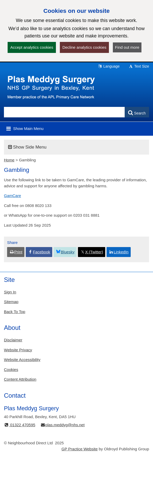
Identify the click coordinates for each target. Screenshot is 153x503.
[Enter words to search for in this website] (64, 112)
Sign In (10, 292)
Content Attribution (20, 379)
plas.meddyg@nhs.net (62, 425)
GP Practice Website (79, 449)
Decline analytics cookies (84, 47)
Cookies (11, 369)
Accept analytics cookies (31, 47)
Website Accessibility (22, 359)
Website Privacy (18, 350)
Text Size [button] (139, 66)
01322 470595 (19, 425)
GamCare (12, 195)
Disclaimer (13, 340)
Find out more (127, 47)
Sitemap (11, 301)
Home (9, 160)
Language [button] (109, 66)
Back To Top (14, 311)
